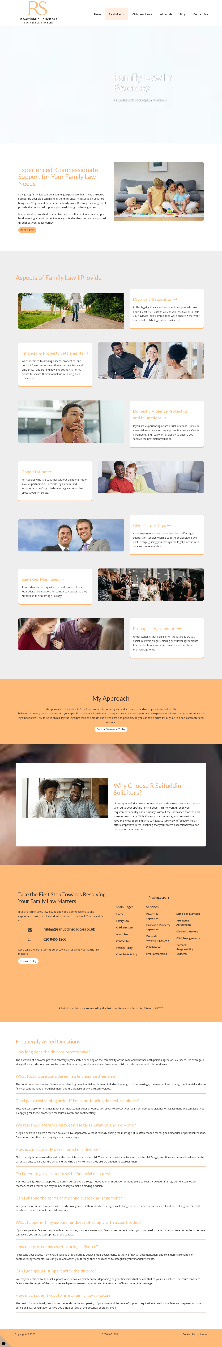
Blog (183, 14)
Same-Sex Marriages (43, 579)
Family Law (115, 14)
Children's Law (141, 14)
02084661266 (110, 1334)
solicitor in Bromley (167, 533)
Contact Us (188, 1334)
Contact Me (200, 14)
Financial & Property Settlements (55, 352)
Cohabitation (36, 471)
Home (97, 14)
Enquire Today (28, 961)
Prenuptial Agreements (157, 628)
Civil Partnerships (152, 525)
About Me (166, 14)
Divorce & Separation (155, 299)
